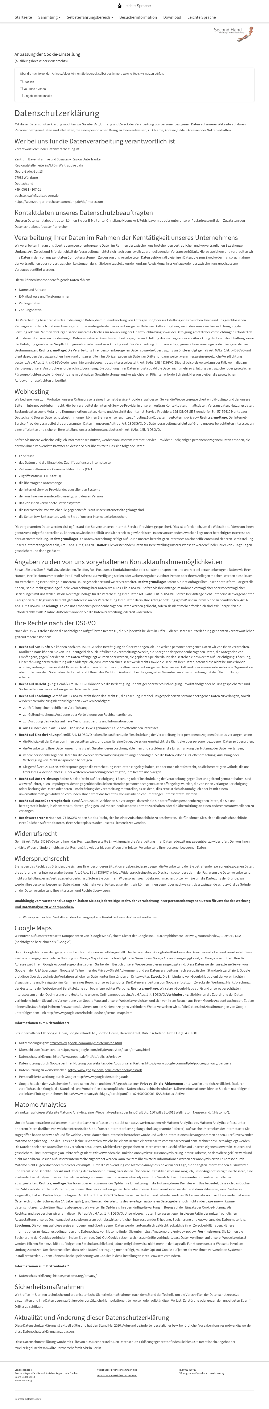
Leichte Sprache (137, 6)
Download (172, 17)
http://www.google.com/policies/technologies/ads (105, 1070)
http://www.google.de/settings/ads (102, 1076)
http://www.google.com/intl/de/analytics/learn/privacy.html (105, 1049)
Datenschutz (34, 1398)
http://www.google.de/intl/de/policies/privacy (87, 1056)
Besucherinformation (138, 17)
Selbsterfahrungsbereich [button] (90, 17)
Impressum (21, 1398)
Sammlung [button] (49, 17)
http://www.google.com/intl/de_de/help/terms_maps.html (89, 1012)
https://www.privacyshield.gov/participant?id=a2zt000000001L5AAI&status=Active (124, 1093)
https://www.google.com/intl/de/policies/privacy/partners (188, 1063)
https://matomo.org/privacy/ (75, 1275)
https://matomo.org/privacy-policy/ (169, 1231)
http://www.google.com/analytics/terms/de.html (86, 1043)
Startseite (23, 17)
